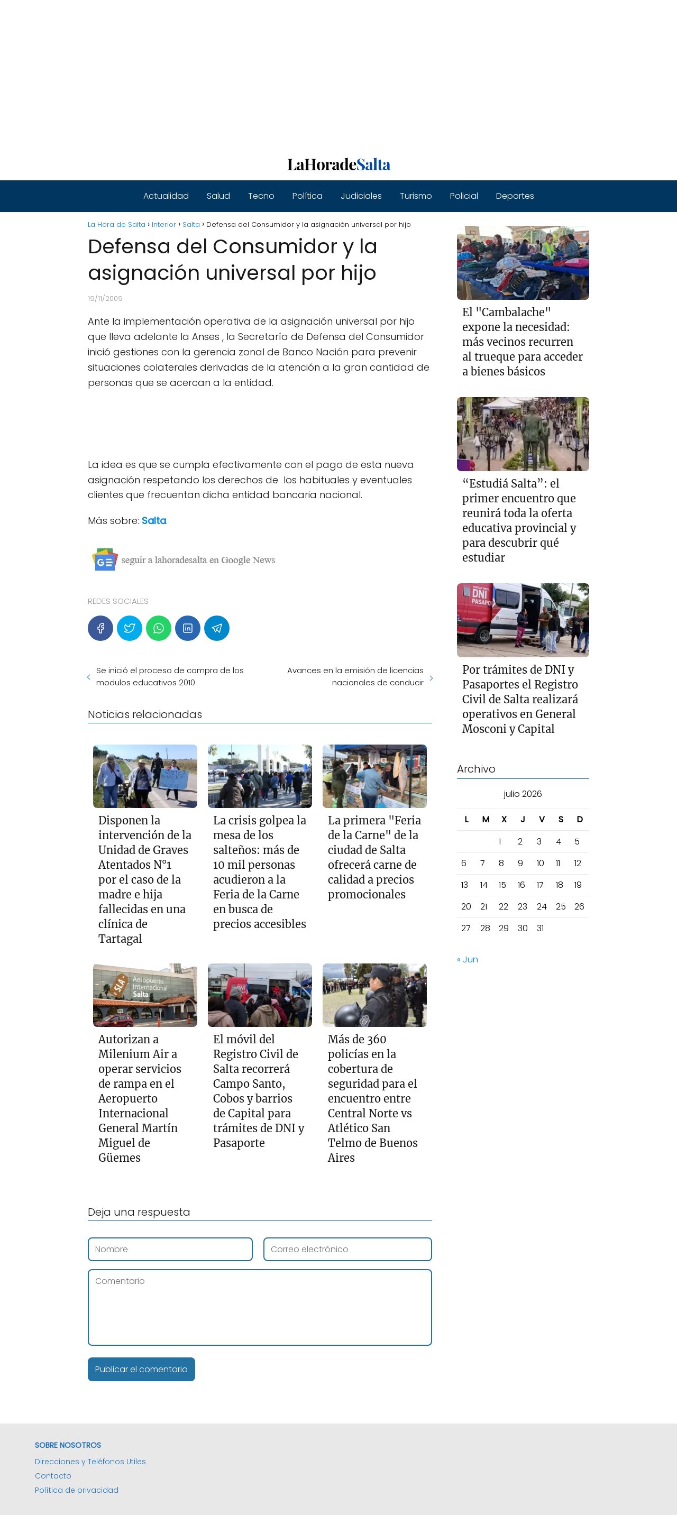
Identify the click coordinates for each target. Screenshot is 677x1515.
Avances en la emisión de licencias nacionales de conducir (355, 676)
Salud (218, 196)
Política (307, 196)
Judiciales (361, 196)
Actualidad (166, 196)
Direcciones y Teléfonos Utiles (90, 1461)
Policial (464, 196)
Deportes (515, 196)
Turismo (416, 196)
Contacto (53, 1476)
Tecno (261, 196)
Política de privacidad (76, 1490)
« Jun (467, 959)
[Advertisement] (317, 74)
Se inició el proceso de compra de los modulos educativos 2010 (170, 676)
